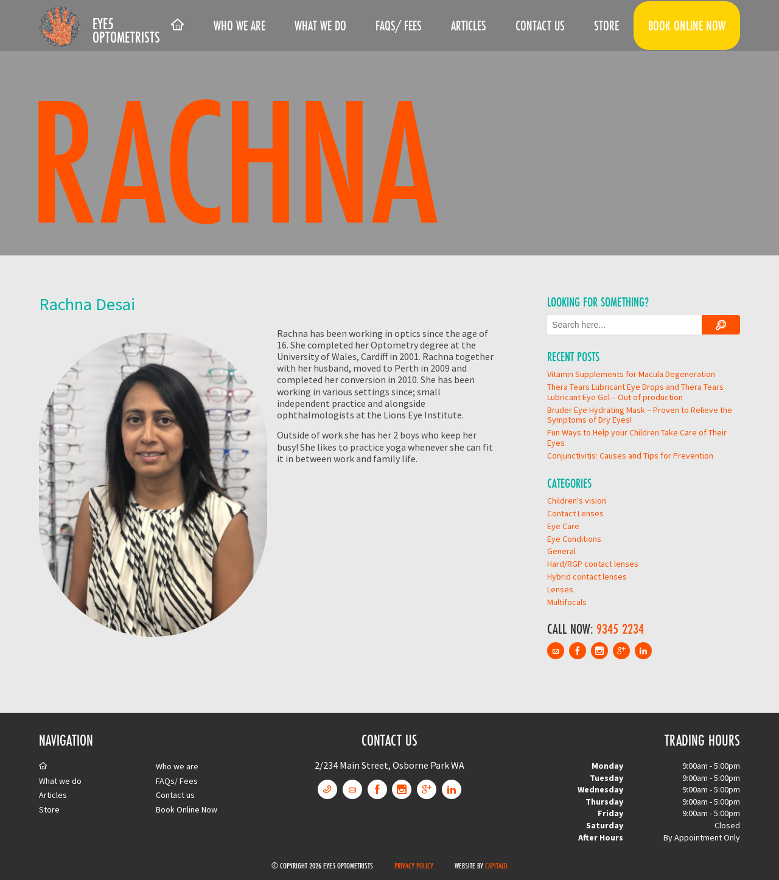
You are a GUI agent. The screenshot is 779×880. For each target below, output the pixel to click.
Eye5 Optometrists (126, 30)
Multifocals (567, 602)
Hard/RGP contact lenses (592, 563)
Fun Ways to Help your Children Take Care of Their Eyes (637, 437)
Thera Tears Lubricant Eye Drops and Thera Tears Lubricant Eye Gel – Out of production (635, 392)
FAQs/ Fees (399, 25)
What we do (320, 25)
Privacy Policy (413, 865)
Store (606, 25)
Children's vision (576, 500)
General (561, 551)
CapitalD (496, 865)
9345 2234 (620, 628)
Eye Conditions (574, 538)
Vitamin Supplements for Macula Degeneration (631, 374)
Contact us (540, 25)
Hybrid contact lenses (587, 576)
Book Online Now (686, 25)
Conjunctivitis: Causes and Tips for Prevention (630, 455)
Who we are (239, 25)
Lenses (560, 589)
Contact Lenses (575, 513)
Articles (468, 25)
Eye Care (563, 526)
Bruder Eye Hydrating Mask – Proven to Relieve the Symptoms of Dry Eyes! (639, 415)
